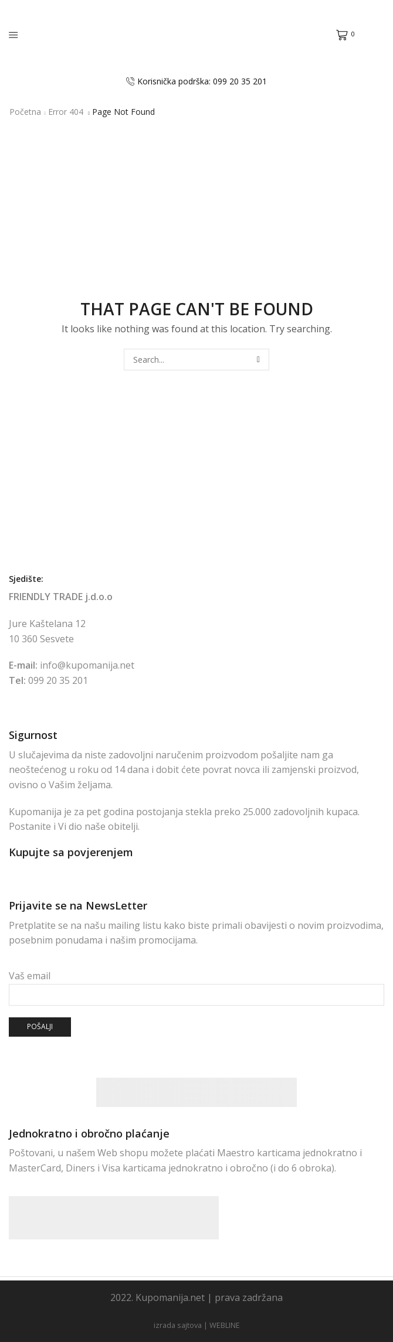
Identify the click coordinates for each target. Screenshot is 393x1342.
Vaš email (196, 985)
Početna (25, 111)
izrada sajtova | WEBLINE (197, 1325)
